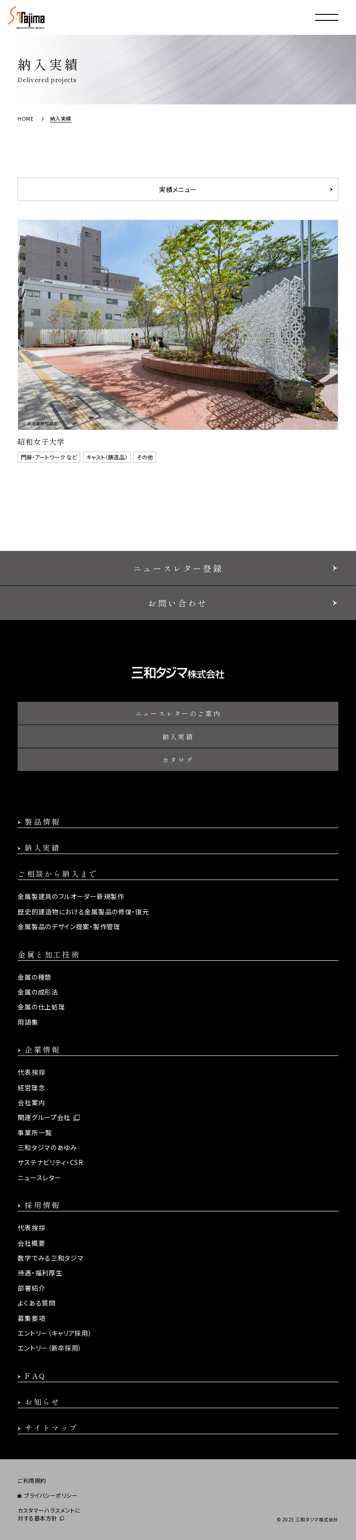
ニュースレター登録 (178, 568)
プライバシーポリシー (50, 1495)
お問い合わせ (178, 603)
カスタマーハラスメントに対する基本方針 (49, 1514)
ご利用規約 (32, 1480)
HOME (25, 118)
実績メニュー (178, 189)
